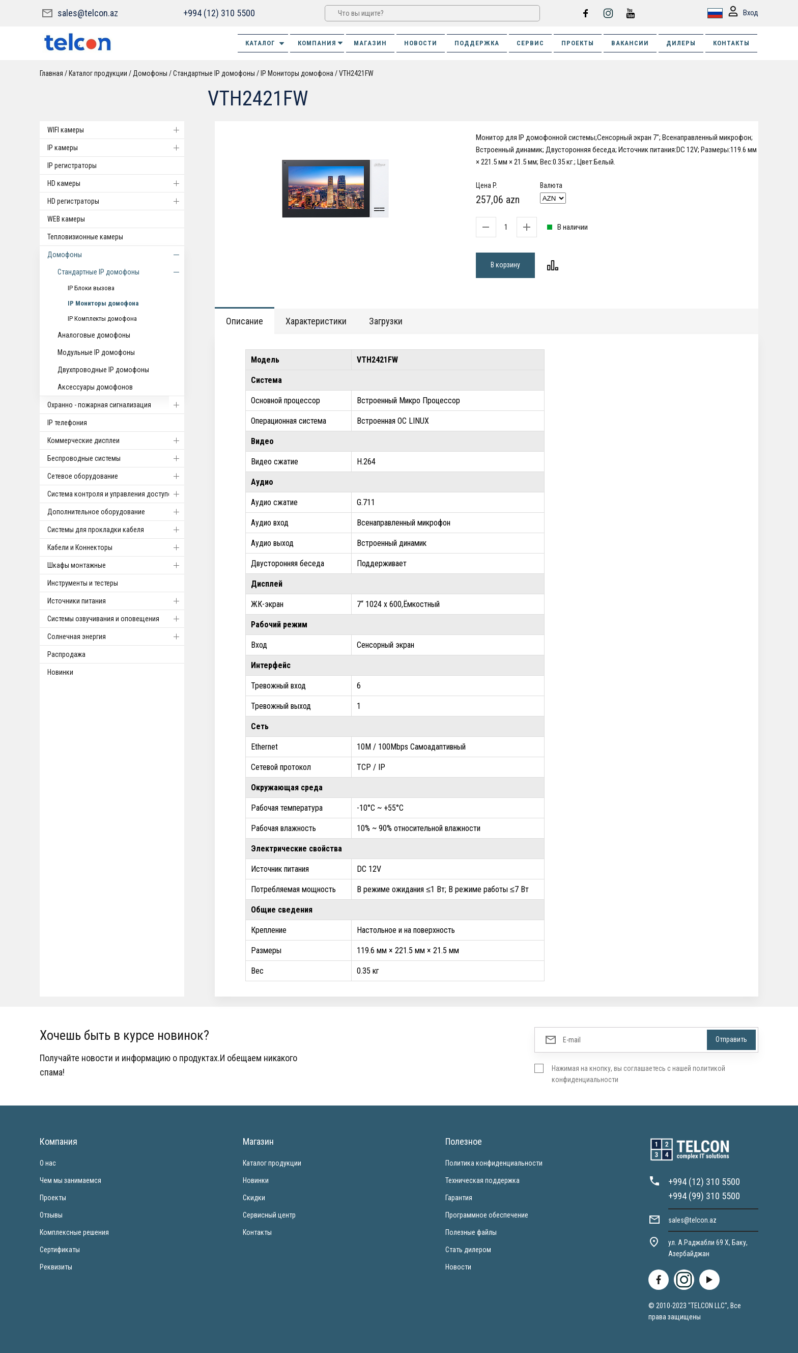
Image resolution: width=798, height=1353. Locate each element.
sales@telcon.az (88, 13)
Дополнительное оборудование (115, 511)
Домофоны (150, 73)
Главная (51, 73)
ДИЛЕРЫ (681, 43)
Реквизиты (56, 1267)
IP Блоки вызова (91, 288)
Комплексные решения (74, 1232)
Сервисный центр (269, 1215)
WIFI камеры (115, 130)
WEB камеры (66, 219)
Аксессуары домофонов (95, 387)
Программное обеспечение (486, 1215)
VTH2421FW (356, 73)
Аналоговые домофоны (94, 335)
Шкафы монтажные (115, 565)
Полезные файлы (471, 1232)
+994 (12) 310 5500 (219, 13)
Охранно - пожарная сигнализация (115, 404)
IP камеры (115, 147)
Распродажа (66, 654)
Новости (458, 1267)
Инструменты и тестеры (82, 583)
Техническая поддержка (482, 1180)
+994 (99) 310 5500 (704, 1196)
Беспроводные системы (115, 458)
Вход (743, 13)
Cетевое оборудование (115, 476)
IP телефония (67, 423)
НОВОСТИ (420, 43)
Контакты (257, 1232)
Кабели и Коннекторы (115, 547)
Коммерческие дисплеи (115, 440)
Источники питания (115, 601)
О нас (48, 1163)
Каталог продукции (98, 73)
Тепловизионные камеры (85, 237)
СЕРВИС (530, 43)
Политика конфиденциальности (494, 1163)
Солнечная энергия (115, 636)
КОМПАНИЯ (321, 43)
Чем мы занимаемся (70, 1180)
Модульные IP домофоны (96, 352)
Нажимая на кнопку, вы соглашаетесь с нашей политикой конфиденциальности (638, 1074)
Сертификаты (60, 1250)
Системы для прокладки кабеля (115, 529)
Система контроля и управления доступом (115, 494)
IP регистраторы (72, 165)
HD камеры (115, 183)
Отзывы (51, 1215)
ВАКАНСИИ (630, 43)
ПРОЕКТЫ (577, 43)
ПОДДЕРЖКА (476, 43)
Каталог (265, 43)
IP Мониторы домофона (297, 73)
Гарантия (458, 1198)
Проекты (53, 1198)
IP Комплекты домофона (102, 318)
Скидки (254, 1198)
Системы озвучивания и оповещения (115, 618)
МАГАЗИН (370, 43)
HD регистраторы (115, 201)
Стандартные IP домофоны (214, 73)
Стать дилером (468, 1250)
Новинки (60, 672)
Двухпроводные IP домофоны (103, 370)
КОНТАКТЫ (731, 43)
